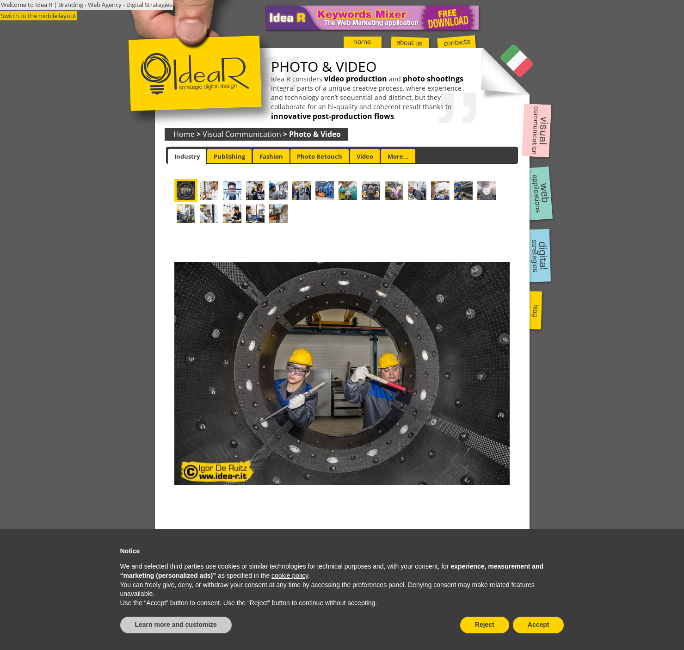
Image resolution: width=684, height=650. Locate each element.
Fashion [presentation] (271, 156)
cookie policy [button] (289, 575)
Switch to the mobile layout (38, 16)
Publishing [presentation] (229, 156)
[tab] (187, 156)
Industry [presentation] (187, 156)
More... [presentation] (398, 156)
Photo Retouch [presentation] (319, 156)
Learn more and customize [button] (176, 624)
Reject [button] (484, 624)
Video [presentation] (365, 156)
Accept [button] (538, 624)
